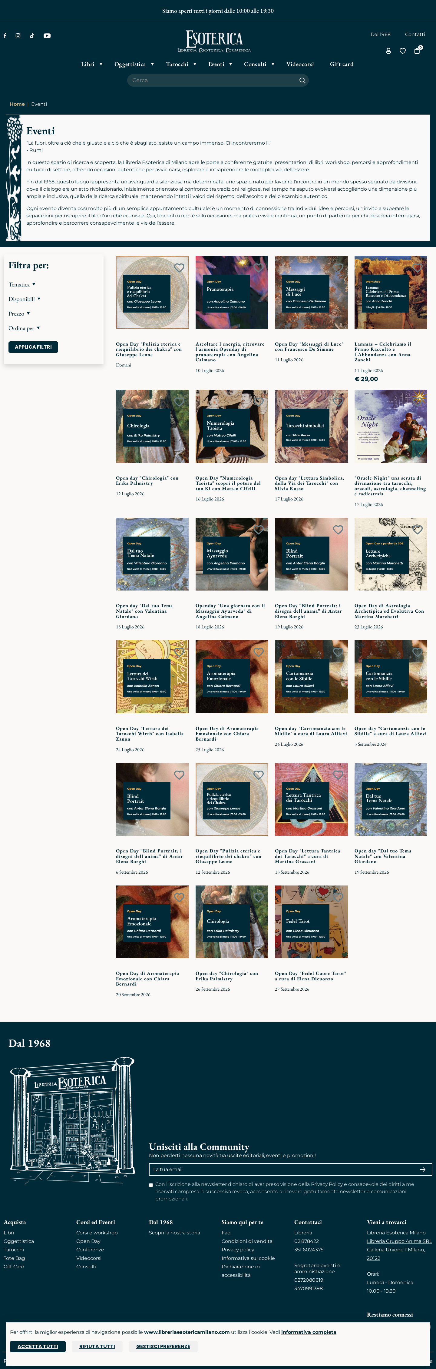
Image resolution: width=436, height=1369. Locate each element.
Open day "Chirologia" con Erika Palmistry (147, 481)
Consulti (86, 1267)
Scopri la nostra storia (174, 1233)
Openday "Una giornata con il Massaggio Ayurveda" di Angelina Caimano (230, 610)
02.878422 (306, 1241)
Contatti (415, 34)
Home (17, 104)
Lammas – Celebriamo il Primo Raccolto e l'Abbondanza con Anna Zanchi (383, 352)
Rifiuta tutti (97, 1346)
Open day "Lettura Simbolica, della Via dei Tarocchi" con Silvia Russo (309, 483)
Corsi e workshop (97, 1233)
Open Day (88, 1241)
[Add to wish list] (179, 268)
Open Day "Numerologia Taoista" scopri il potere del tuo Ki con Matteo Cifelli (228, 483)
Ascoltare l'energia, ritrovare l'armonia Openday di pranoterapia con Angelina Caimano (230, 352)
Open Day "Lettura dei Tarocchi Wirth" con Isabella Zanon (150, 733)
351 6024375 (308, 1250)
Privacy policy (238, 1250)
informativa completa (308, 1332)
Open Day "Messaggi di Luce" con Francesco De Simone (309, 347)
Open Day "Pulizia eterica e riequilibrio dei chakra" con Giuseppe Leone (149, 349)
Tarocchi (14, 1250)
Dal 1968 (381, 34)
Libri (9, 1233)
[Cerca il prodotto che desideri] (211, 80)
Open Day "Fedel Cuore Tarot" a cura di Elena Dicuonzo (310, 976)
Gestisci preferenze (163, 1346)
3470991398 (308, 1288)
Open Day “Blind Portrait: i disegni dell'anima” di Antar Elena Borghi (308, 610)
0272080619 (308, 1280)
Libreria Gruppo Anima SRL (399, 1241)
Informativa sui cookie (248, 1258)
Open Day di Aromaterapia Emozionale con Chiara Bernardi (227, 733)
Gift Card (14, 1267)
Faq (226, 1233)
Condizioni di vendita (247, 1241)
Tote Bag (14, 1258)
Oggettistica (19, 1241)
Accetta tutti (38, 1346)
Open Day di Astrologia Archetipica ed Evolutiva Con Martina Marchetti (389, 610)
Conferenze (90, 1250)
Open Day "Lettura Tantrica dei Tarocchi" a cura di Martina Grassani (307, 856)
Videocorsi (88, 1258)
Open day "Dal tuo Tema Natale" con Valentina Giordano (144, 610)
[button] (53, 284)
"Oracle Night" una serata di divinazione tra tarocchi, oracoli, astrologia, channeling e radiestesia (390, 486)
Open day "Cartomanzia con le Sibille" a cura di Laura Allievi (311, 731)
